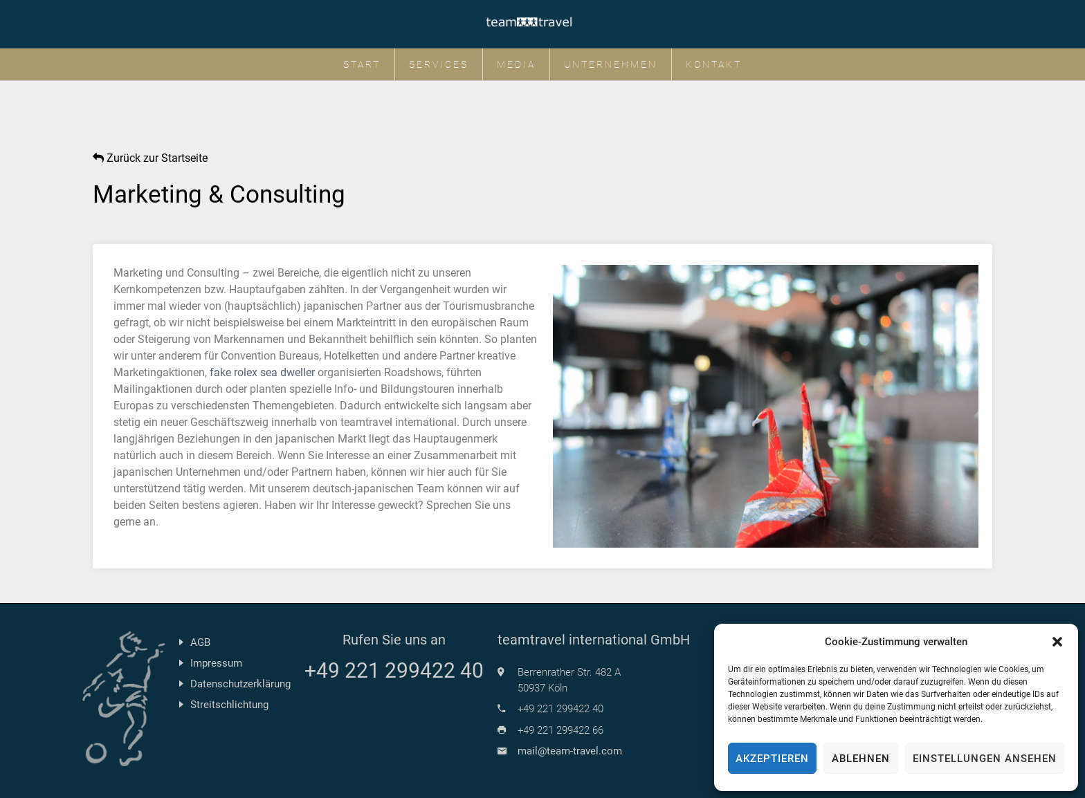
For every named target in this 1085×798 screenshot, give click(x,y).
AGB (200, 642)
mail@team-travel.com (570, 751)
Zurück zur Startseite (150, 158)
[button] (1057, 642)
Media (516, 64)
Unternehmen (610, 64)
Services (438, 64)
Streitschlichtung (229, 704)
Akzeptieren (772, 758)
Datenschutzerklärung (240, 684)
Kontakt (714, 64)
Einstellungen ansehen (985, 758)
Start (362, 64)
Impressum (216, 663)
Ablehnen (861, 758)
